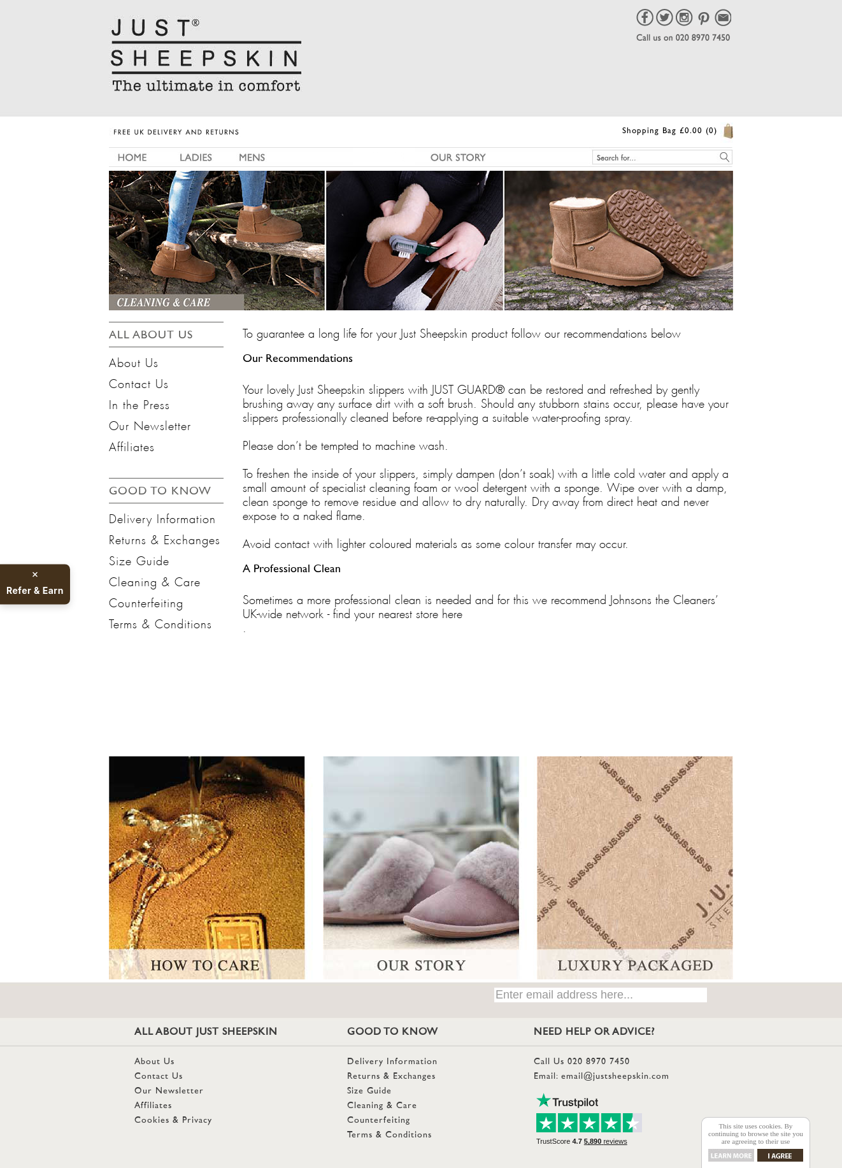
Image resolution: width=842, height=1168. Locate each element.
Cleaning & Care (155, 580)
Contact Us (139, 382)
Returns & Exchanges (164, 538)
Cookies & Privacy (173, 1120)
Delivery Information (162, 517)
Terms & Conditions (160, 622)
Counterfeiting (146, 601)
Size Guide (139, 559)
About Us (134, 360)
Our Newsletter (150, 424)
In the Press (139, 403)
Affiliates (132, 445)
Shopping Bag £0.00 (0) (669, 131)
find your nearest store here (397, 612)
